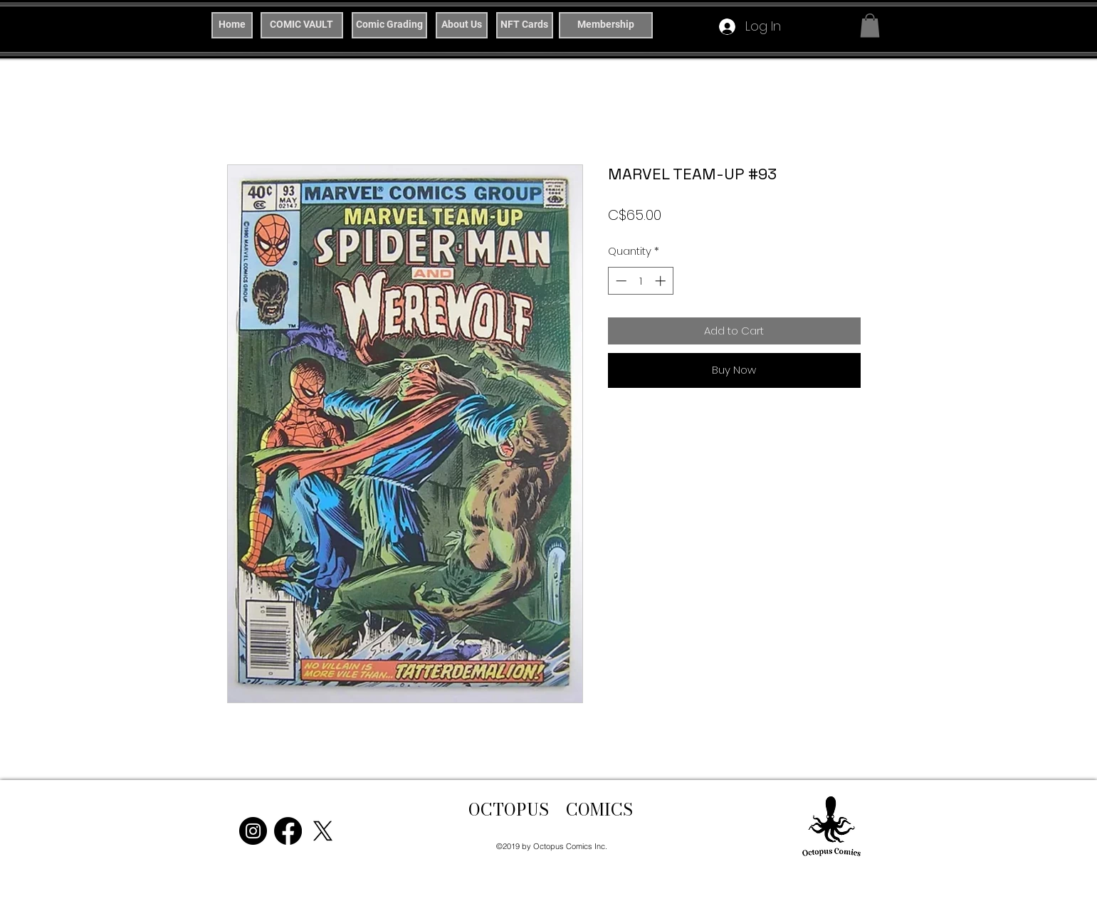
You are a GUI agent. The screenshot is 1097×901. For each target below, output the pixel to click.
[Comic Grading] (389, 25)
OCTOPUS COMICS (550, 809)
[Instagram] (253, 831)
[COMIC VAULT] (302, 25)
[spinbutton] (640, 281)
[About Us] (462, 25)
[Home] (232, 25)
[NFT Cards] (524, 25)
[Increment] (661, 281)
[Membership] (606, 25)
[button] (870, 25)
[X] (323, 831)
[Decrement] (619, 281)
